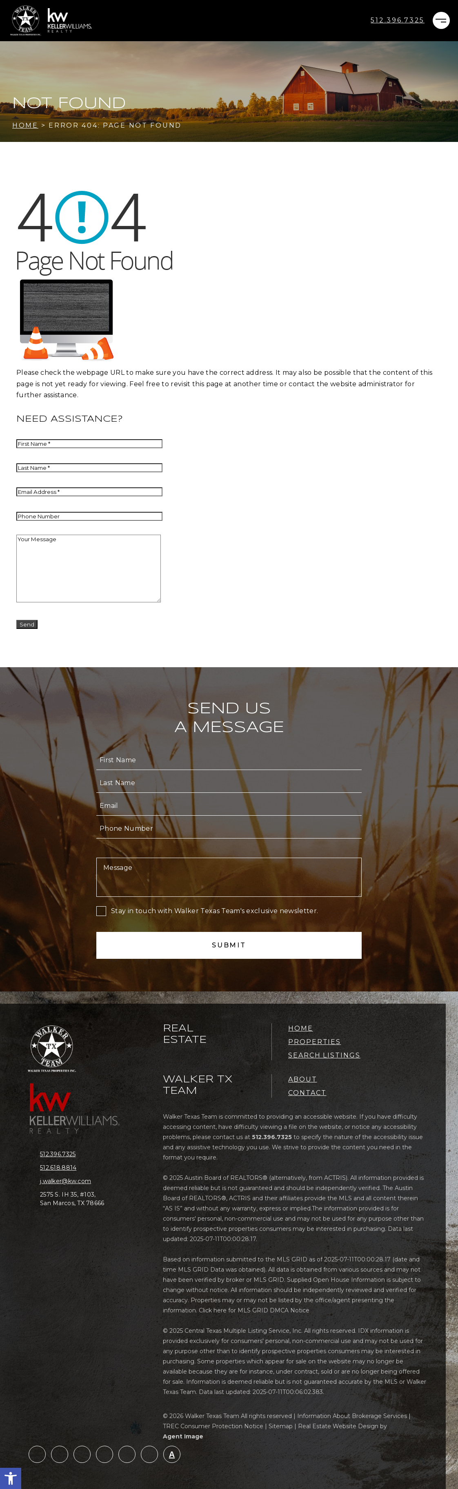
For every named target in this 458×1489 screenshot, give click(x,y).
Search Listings (324, 1055)
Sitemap (281, 1426)
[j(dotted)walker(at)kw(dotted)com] (78, 1181)
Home (300, 1028)
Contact (307, 1093)
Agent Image (183, 1436)
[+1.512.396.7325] (398, 20)
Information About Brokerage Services (352, 1416)
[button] (10, 1478)
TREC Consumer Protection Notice (213, 1426)
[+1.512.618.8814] (78, 1168)
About (302, 1079)
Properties (314, 1042)
